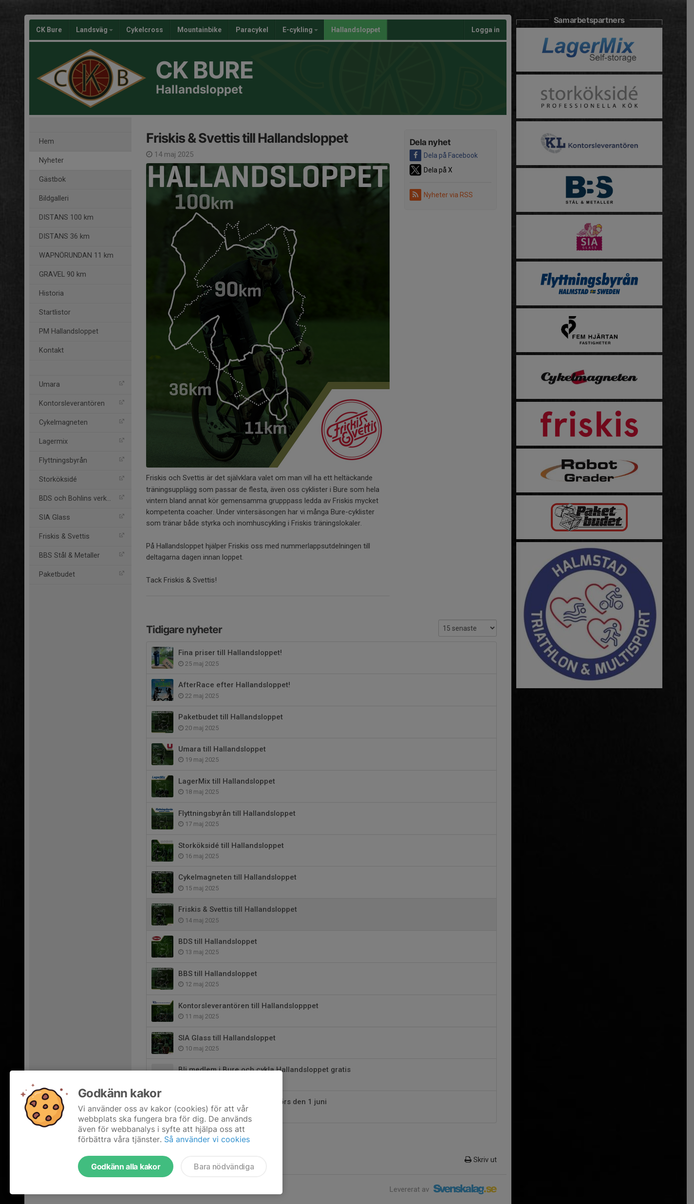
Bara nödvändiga (224, 1166)
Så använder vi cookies (207, 1139)
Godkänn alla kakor (125, 1166)
